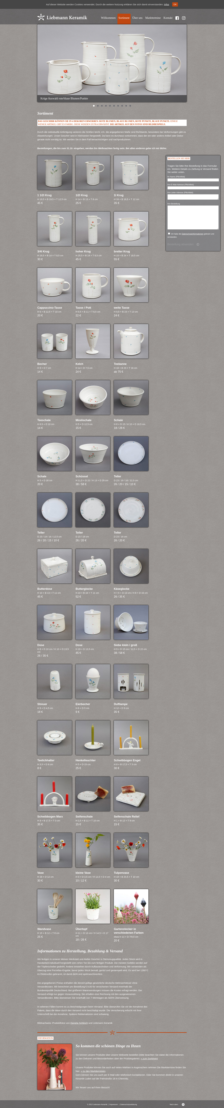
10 (130, 106)
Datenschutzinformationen (192, 239)
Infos (166, 4)
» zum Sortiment (149, 1058)
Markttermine (153, 17)
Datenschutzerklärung (128, 1104)
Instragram (184, 20)
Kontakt (168, 17)
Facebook (177, 20)
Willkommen (108, 17)
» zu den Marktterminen (93, 1071)
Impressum (113, 1104)
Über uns (137, 17)
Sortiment (124, 17)
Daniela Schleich (79, 1023)
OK (175, 4)
